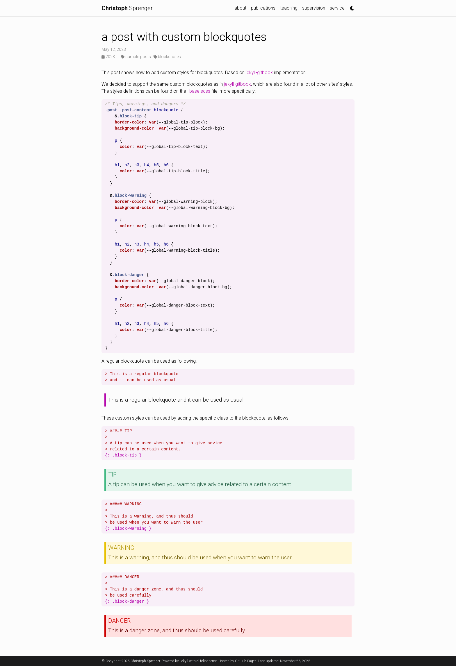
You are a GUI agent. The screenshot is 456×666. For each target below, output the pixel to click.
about (240, 8)
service (337, 8)
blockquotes (167, 56)
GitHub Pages (245, 661)
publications (263, 8)
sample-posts (136, 56)
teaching (289, 8)
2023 (108, 56)
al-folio (201, 661)
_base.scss (198, 91)
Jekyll (184, 661)
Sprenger (127, 8)
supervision (313, 8)
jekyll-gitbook (259, 72)
